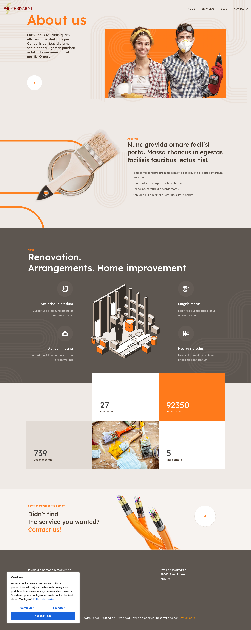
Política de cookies (43, 599)
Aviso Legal (91, 618)
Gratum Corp (187, 618)
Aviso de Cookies (143, 618)
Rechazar (59, 608)
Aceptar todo (43, 616)
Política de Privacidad (115, 618)
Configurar (27, 608)
